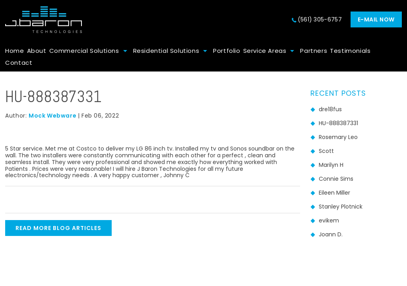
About (37, 50)
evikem (329, 220)
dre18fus (330, 109)
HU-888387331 (338, 123)
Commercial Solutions (84, 50)
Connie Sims (336, 179)
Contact (18, 62)
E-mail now (376, 19)
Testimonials (350, 50)
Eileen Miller (334, 193)
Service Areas (265, 50)
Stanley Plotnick (340, 207)
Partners (313, 50)
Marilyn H (331, 165)
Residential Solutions (166, 50)
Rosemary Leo (338, 137)
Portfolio (226, 50)
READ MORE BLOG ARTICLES (58, 228)
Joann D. (331, 234)
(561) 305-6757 (320, 19)
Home (14, 50)
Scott (326, 151)
